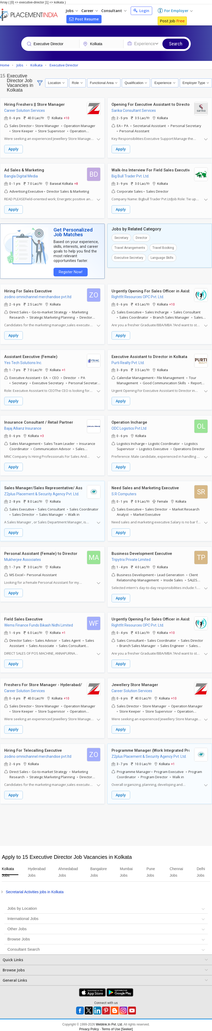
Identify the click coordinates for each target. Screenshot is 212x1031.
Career (89, 10)
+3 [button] (42, 434)
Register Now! (70, 271)
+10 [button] (66, 118)
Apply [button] (13, 149)
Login (141, 10)
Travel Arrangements (129, 247)
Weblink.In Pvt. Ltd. (109, 1021)
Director (141, 237)
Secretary (121, 237)
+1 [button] (64, 369)
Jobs (72, 10)
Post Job (172, 20)
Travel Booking (163, 247)
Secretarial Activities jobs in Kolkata (34, 889)
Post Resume (84, 19)
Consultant (113, 10)
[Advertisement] (105, 822)
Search (175, 43)
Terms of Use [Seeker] (117, 1026)
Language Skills (162, 257)
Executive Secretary (128, 257)
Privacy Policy (89, 1026)
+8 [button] (76, 183)
